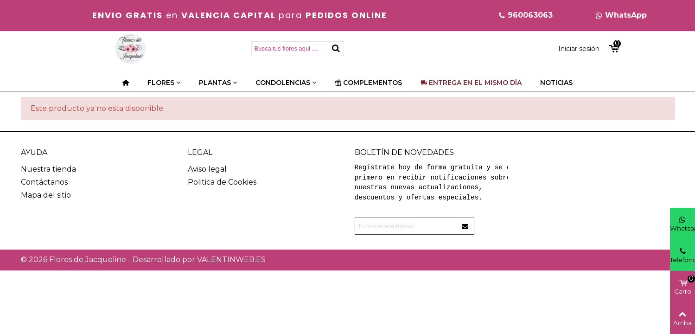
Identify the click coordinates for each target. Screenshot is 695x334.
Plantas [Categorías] (215, 82)
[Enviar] (465, 226)
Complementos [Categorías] (368, 82)
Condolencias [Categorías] (282, 82)
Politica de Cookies (222, 182)
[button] (525, 15)
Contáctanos (44, 182)
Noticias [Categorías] (556, 82)
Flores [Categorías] (160, 82)
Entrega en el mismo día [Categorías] (471, 82)
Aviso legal (207, 169)
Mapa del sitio (46, 195)
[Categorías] (125, 82)
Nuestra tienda (48, 169)
